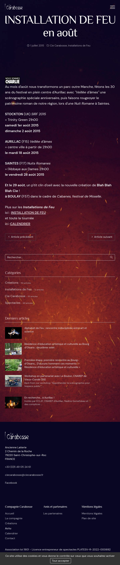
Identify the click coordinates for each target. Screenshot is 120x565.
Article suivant (101, 237)
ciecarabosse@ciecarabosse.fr (24, 475)
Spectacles (19, 303)
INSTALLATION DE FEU (28, 212)
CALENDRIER (20, 224)
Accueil (9, 513)
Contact (10, 538)
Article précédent (20, 237)
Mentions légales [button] (92, 513)
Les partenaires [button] (52, 513)
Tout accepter (60, 560)
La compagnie (13, 518)
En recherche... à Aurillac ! (39, 397)
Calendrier (11, 533)
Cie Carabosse (58, 47)
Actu (8, 528)
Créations (18, 283)
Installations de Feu (79, 47)
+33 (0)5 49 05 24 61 (18, 467)
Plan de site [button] (89, 518)
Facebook (11, 483)
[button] (112, 7)
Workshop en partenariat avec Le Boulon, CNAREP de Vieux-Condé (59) (55, 377)
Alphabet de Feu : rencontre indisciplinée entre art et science (55, 329)
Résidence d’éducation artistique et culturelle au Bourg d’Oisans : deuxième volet (56, 345)
